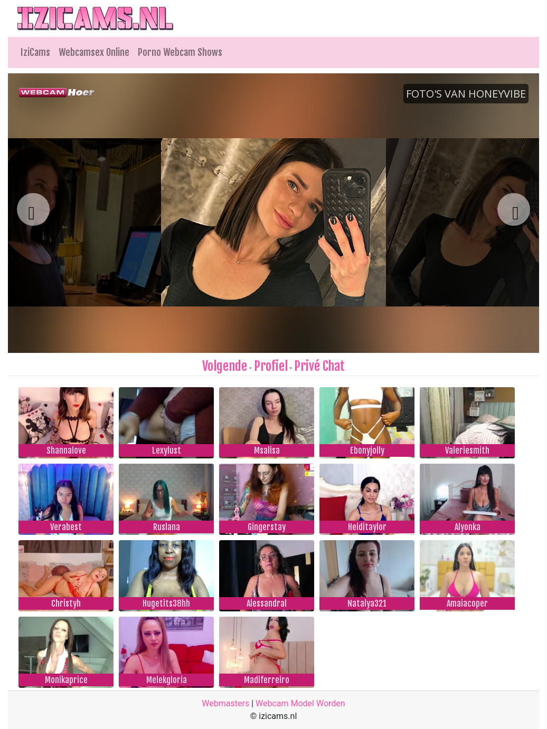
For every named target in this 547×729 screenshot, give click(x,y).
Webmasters (225, 703)
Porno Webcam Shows (180, 52)
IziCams (35, 52)
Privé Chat (319, 366)
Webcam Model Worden (300, 703)
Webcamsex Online (94, 52)
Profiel (271, 366)
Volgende (224, 366)
